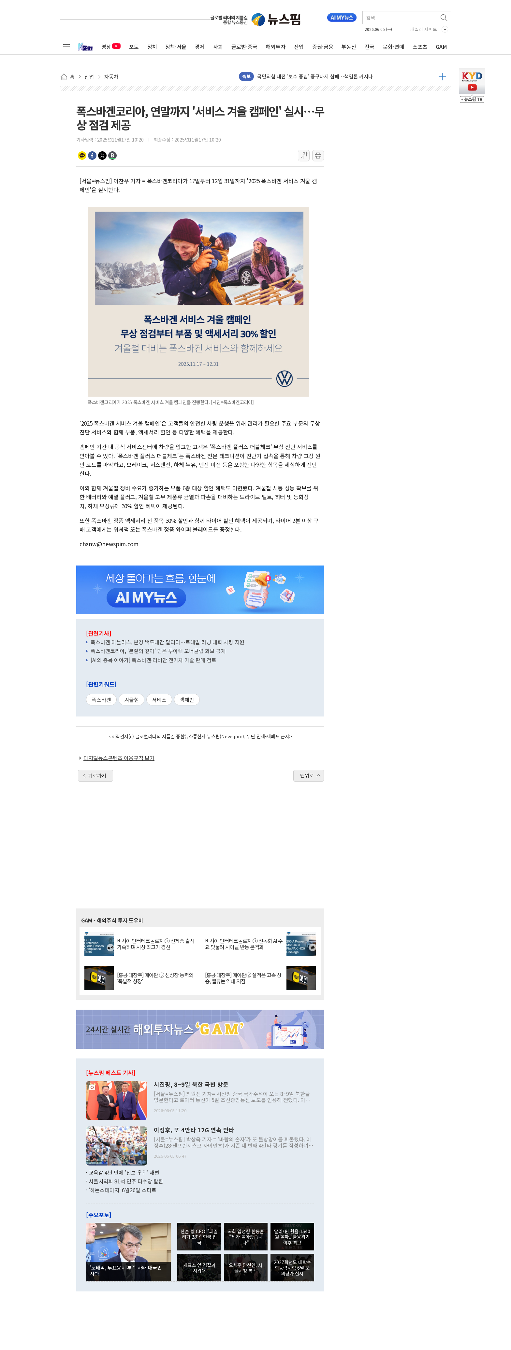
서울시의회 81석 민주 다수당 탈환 (126, 1181)
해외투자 (275, 46)
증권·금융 (322, 46)
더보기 (442, 76)
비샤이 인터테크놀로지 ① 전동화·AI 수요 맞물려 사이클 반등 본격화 (244, 944)
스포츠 (420, 46)
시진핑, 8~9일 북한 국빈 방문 (191, 1084)
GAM (441, 46)
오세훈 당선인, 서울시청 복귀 (245, 1267)
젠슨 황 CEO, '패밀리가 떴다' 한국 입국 (199, 1237)
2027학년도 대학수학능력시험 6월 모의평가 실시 (292, 1268)
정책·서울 (175, 46)
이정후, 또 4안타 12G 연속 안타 (194, 1130)
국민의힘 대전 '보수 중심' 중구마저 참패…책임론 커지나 (315, 76)
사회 (218, 46)
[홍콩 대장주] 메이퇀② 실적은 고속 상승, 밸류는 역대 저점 (243, 978)
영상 (111, 46)
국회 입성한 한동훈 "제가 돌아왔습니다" (245, 1237)
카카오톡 (82, 155)
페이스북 (92, 155)
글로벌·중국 (244, 46)
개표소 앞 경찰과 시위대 (199, 1267)
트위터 (102, 155)
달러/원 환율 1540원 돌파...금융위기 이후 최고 (292, 1237)
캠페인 (187, 699)
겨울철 (131, 699)
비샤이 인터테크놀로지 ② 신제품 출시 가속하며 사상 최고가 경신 (155, 944)
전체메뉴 (66, 46)
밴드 (112, 155)
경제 (200, 46)
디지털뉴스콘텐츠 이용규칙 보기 (118, 758)
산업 (299, 46)
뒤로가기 (97, 775)
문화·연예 (393, 46)
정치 (152, 46)
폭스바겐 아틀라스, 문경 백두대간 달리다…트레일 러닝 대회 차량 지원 (167, 642)
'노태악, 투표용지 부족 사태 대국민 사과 (126, 1270)
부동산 (349, 46)
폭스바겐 (101, 699)
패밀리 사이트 (423, 29)
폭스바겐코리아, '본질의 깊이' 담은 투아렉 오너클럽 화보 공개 (158, 650)
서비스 (159, 699)
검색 (444, 17)
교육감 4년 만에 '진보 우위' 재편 (124, 1172)
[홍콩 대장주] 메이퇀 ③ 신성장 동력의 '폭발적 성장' (155, 978)
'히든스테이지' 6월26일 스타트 (122, 1189)
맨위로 (307, 775)
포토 (134, 46)
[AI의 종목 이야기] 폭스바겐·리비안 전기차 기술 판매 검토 (153, 659)
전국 (369, 46)
